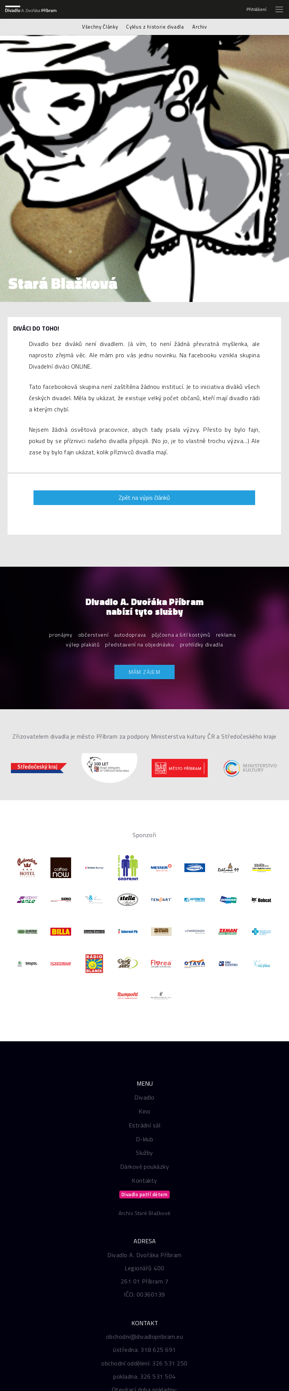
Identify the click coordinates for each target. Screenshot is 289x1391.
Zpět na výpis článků (144, 497)
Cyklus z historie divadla (155, 26)
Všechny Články (100, 26)
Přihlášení (256, 9)
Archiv (199, 26)
